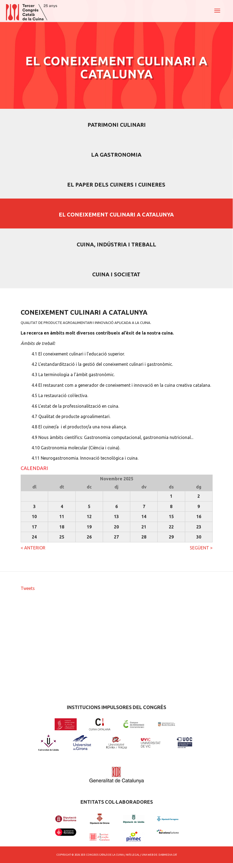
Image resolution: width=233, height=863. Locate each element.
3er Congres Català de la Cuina (102, 854)
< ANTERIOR (33, 547)
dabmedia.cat (168, 854)
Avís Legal (132, 854)
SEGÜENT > (201, 547)
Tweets (28, 588)
